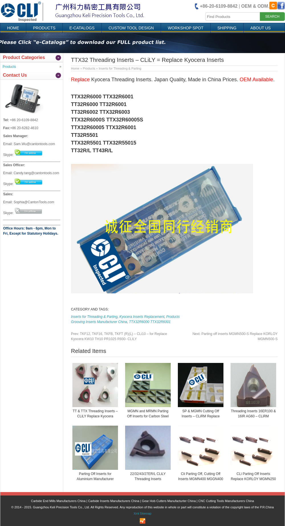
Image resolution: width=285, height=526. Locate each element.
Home (13, 28)
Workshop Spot (185, 28)
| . (234, 6)
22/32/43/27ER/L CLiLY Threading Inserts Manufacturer (148, 479)
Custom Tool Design (131, 28)
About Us (261, 28)
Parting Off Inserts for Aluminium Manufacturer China (95, 479)
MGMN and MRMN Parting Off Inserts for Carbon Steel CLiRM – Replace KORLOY (148, 416)
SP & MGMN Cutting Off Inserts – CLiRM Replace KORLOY (200, 416)
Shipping (227, 28)
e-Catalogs (82, 28)
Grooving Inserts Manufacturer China (99, 322)
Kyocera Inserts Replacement (141, 317)
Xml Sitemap (142, 513)
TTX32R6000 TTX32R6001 (149, 322)
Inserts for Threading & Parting (120, 68)
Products (44, 28)
